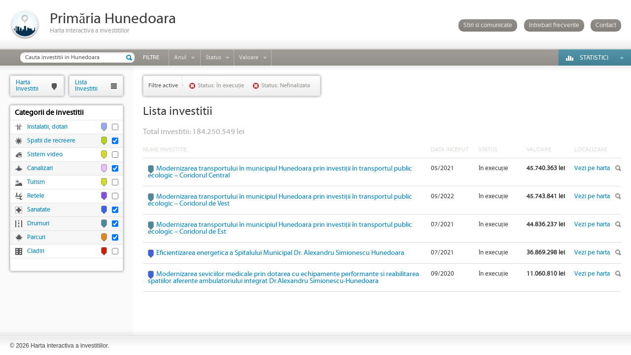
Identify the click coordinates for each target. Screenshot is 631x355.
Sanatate (38, 209)
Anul (180, 57)
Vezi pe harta (592, 168)
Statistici (594, 58)
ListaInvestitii (86, 85)
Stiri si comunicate (487, 25)
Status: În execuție (221, 85)
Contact (606, 25)
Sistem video (45, 154)
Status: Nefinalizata (285, 85)
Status (213, 57)
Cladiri (35, 251)
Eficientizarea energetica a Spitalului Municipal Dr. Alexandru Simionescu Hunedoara (280, 252)
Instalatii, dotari (47, 127)
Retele (35, 196)
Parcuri (36, 237)
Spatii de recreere (51, 140)
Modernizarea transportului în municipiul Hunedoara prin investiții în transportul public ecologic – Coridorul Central (280, 172)
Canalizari (40, 168)
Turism (36, 182)
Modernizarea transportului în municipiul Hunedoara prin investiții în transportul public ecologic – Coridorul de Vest (280, 200)
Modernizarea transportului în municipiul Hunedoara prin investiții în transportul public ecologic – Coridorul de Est (280, 228)
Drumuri (38, 223)
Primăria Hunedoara (113, 19)
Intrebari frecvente (554, 25)
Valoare (248, 57)
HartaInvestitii (27, 85)
